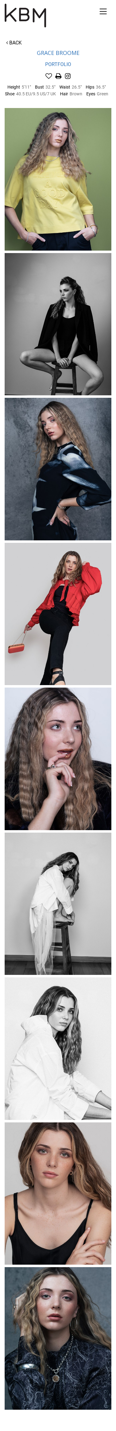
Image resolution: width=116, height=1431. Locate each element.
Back (14, 43)
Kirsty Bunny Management (46, 15)
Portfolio (58, 64)
